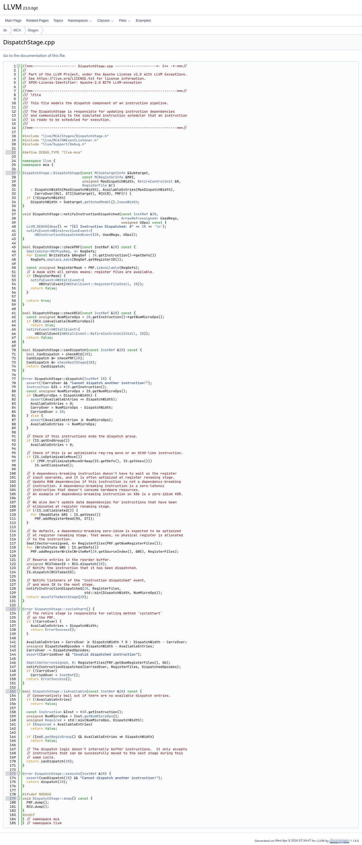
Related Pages (37, 20)
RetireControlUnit (155, 181)
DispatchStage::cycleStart (60, 609)
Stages (33, 30)
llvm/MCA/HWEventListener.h (70, 140)
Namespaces (80, 20)
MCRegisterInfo (108, 177)
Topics (58, 20)
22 (11, 152)
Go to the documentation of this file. (34, 55)
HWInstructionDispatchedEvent (63, 234)
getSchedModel (97, 202)
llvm (47, 161)
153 (11, 691)
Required (53, 720)
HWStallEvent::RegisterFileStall (98, 284)
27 (11, 173)
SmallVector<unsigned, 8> (51, 662)
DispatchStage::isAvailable (59, 691)
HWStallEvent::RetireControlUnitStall (98, 333)
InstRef (141, 214)
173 (11, 773)
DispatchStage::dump (52, 798)
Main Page (13, 20)
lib (5, 30)
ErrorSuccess (57, 629)
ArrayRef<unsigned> (139, 218)
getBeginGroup (58, 736)
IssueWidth (127, 202)
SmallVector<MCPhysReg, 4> (52, 251)
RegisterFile (94, 185)
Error (27, 378)
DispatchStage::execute (57, 773)
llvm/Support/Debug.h (63, 144)
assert (33, 383)
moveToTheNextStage (59, 597)
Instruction (38, 387)
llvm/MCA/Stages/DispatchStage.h (75, 136)
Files (124, 20)
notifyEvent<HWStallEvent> (56, 280)
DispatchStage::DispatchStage (51, 173)
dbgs (53, 226)
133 (11, 609)
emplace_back (59, 259)
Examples (143, 20)
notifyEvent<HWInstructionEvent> (59, 230)
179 (11, 798)
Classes (105, 20)
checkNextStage (72, 362)
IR (154, 214)
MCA (17, 30)
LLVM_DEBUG (37, 226)
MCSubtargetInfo (109, 173)
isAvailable (108, 267)
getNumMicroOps (98, 716)
